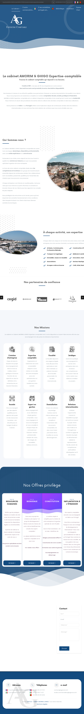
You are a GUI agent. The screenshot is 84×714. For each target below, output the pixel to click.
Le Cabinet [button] (15, 9)
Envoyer (64, 648)
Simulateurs (70, 9)
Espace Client (78, 9)
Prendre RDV (69, 2)
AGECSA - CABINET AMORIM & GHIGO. (38, 701)
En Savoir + (12, 563)
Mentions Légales (42, 704)
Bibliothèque (60, 9)
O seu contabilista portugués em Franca (44, 9)
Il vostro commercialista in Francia (27, 9)
